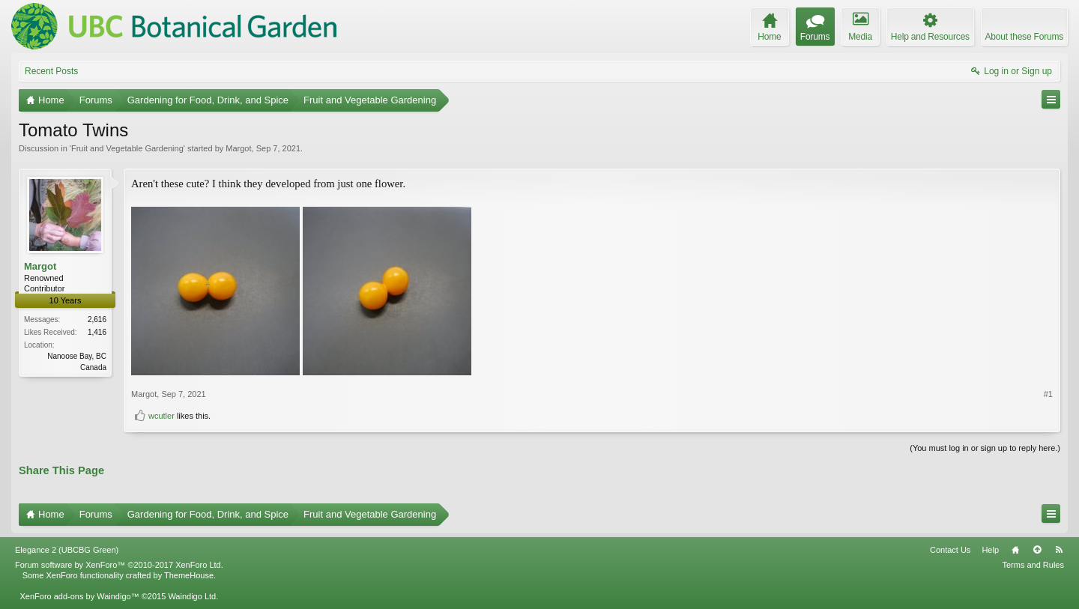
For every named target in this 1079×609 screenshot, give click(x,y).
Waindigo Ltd (192, 596)
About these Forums (1024, 36)
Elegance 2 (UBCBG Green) (66, 549)
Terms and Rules (1033, 564)
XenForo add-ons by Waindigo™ (79, 596)
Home (1015, 550)
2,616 (97, 319)
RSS (1059, 550)
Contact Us (950, 549)
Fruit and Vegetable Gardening (127, 148)
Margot (238, 148)
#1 (1048, 394)
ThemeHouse (189, 575)
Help (990, 549)
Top (1037, 550)
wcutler (161, 415)
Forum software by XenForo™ (119, 564)
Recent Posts (51, 71)
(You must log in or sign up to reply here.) (985, 447)
